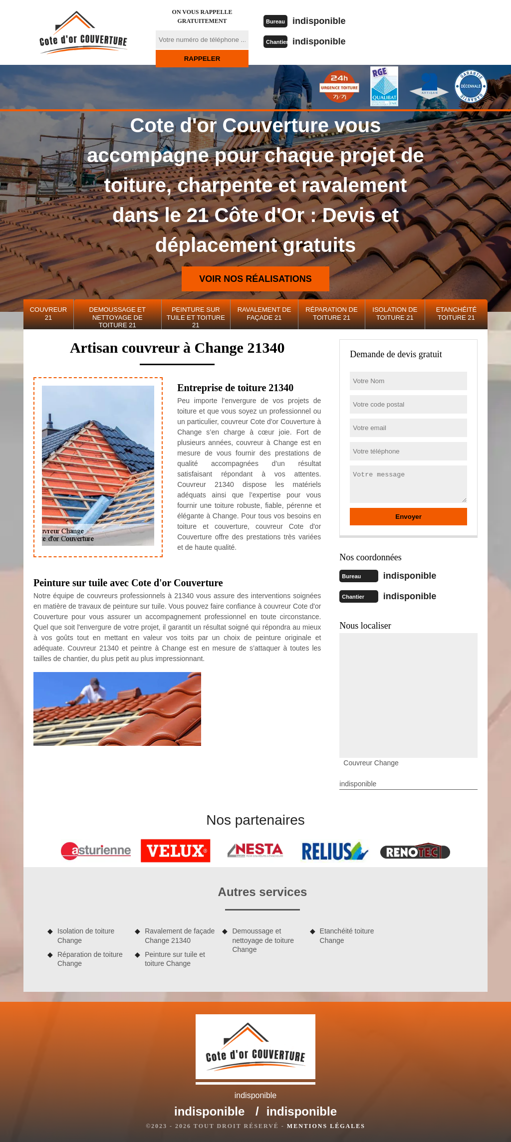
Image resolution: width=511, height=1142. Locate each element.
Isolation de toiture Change (85, 934)
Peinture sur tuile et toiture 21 (196, 317)
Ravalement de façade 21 (264, 313)
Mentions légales (326, 1125)
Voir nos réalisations (255, 279)
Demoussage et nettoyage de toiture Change (263, 939)
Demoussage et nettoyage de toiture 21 (117, 317)
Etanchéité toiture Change (347, 934)
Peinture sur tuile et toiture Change (175, 957)
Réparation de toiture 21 (331, 313)
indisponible (323, 20)
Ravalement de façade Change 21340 (180, 934)
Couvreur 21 (48, 313)
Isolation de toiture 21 (394, 313)
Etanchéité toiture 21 (456, 313)
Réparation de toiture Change (90, 957)
